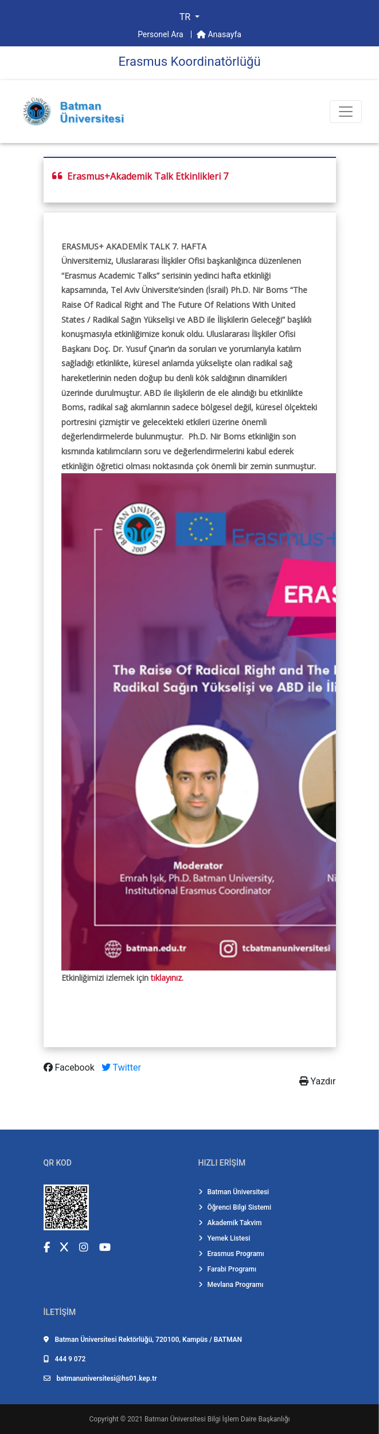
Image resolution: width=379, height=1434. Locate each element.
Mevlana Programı (231, 1285)
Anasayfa (219, 34)
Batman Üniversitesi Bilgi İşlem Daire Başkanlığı (217, 1419)
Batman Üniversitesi (233, 1192)
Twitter (121, 1067)
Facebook (70, 1067)
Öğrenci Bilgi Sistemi (235, 1207)
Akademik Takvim (230, 1223)
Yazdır (317, 1081)
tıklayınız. (167, 977)
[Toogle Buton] (346, 111)
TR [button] (186, 16)
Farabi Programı (227, 1269)
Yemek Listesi (224, 1238)
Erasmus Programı (231, 1254)
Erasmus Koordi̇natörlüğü (189, 61)
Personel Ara (161, 34)
